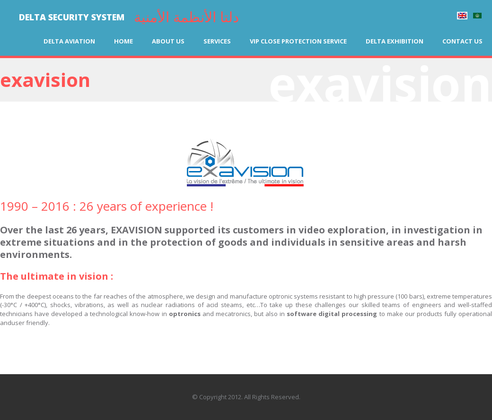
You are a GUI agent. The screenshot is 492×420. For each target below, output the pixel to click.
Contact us (462, 41)
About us (168, 41)
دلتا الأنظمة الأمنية (186, 16)
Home (123, 41)
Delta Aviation (69, 41)
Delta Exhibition (394, 41)
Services (217, 41)
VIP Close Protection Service (298, 41)
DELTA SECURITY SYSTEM (71, 17)
